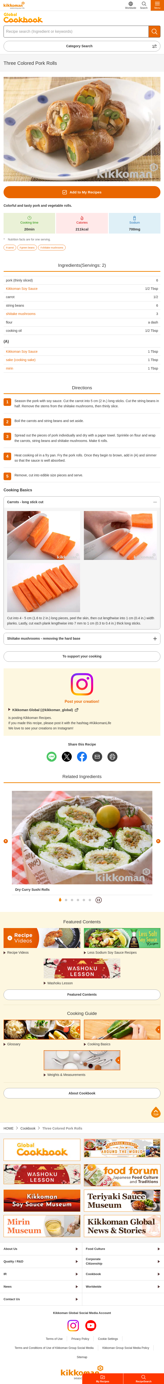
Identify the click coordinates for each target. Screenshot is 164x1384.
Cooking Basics (99, 1044)
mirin (9, 368)
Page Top (156, 1112)
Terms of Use (54, 1339)
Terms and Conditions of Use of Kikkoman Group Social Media (54, 1348)
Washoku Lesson (60, 983)
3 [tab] (72, 900)
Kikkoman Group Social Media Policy (125, 1348)
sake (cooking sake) (21, 360)
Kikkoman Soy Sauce (22, 289)
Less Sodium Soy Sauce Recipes (112, 952)
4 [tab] (78, 900)
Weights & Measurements (66, 1075)
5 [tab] (84, 900)
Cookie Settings (108, 1339)
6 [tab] (90, 900)
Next (158, 841)
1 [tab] (60, 900)
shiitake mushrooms (21, 314)
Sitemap (82, 1357)
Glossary (13, 1044)
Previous (6, 841)
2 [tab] (66, 900)
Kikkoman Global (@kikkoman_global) (42, 710)
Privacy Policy (80, 1339)
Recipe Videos (18, 952)
